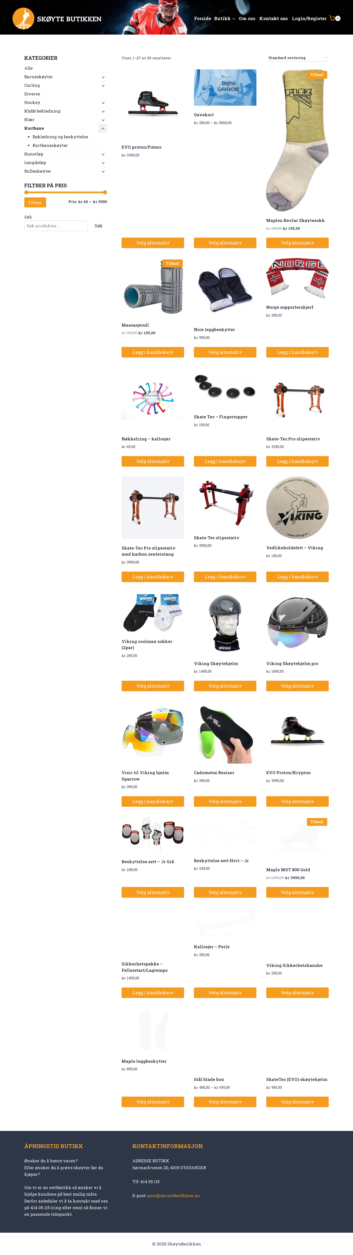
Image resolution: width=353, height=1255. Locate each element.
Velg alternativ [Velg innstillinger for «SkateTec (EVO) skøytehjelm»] (297, 1102)
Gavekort (204, 114)
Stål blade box (209, 1079)
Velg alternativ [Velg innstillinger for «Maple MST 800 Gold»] (297, 892)
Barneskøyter (38, 76)
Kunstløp (33, 154)
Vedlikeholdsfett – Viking (294, 548)
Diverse (32, 94)
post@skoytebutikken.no (173, 1195)
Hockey (32, 102)
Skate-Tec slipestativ (217, 537)
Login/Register (309, 18)
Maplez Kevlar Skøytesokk (295, 220)
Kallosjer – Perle (212, 946)
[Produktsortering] (298, 58)
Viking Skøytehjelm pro (292, 663)
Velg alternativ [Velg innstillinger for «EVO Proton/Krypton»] (297, 801)
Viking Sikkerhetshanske (294, 965)
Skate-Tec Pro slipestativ (293, 439)
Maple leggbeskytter (144, 1061)
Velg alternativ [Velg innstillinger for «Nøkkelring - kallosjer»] (153, 461)
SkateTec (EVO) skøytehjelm (296, 1079)
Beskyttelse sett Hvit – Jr (221, 860)
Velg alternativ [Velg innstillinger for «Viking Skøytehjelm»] (225, 686)
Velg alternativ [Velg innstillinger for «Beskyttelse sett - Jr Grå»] (153, 892)
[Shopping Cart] (334, 18)
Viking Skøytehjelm (216, 663)
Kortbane (34, 128)
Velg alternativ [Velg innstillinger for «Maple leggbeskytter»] (153, 1102)
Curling (32, 85)
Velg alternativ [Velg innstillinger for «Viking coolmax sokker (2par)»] (153, 686)
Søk (28, 217)
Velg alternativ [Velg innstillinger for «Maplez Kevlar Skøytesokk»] (297, 243)
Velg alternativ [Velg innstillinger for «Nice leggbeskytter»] (225, 352)
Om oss (247, 18)
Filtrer (35, 202)
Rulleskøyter (37, 171)
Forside (202, 18)
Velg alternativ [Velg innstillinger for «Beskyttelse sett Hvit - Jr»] (225, 892)
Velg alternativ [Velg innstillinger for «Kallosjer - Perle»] (225, 993)
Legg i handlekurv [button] (153, 352)
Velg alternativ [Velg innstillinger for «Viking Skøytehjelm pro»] (297, 686)
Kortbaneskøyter (50, 145)
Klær (29, 119)
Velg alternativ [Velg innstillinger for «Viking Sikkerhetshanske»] (297, 993)
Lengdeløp (35, 162)
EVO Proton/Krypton (288, 772)
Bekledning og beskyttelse (60, 137)
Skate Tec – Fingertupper (221, 417)
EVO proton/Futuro (142, 147)
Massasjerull (135, 325)
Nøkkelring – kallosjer (146, 439)
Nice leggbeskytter (214, 329)
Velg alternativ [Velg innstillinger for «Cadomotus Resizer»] (225, 801)
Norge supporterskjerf (289, 307)
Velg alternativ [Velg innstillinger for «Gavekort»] (225, 243)
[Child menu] (102, 77)
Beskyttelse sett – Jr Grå (148, 861)
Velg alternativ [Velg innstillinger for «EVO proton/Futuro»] (153, 243)
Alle (28, 68)
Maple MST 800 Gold (288, 869)
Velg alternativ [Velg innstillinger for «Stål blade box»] (225, 1102)
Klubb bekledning (42, 111)
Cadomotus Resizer (214, 772)
